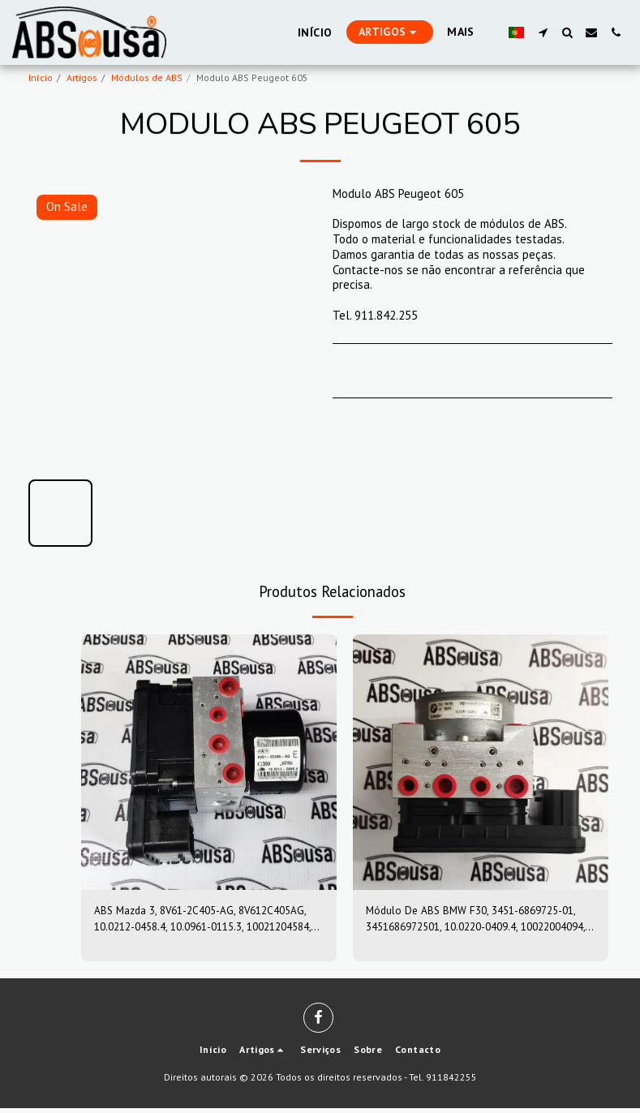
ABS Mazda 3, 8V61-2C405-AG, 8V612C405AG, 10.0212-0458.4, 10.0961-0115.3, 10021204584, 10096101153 (199, 921)
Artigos (82, 77)
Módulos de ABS (147, 77)
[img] (209, 762)
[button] (542, 32)
